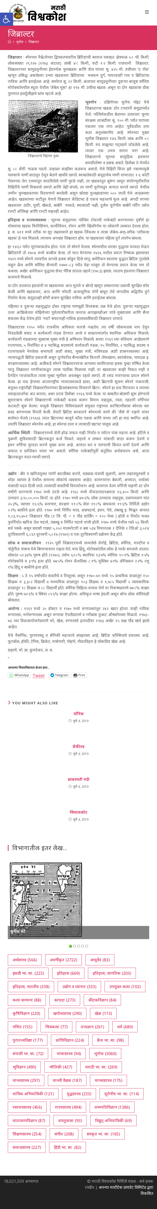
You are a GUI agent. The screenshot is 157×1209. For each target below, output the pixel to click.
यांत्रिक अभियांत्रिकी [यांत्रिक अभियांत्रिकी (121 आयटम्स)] (33, 1094)
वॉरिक (79, 713)
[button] (6, 19)
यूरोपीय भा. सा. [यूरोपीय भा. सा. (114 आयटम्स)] (121, 1094)
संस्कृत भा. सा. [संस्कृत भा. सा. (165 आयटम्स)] (103, 1134)
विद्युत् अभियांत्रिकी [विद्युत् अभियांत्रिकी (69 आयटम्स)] (113, 1121)
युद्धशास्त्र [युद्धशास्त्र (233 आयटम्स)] (79, 1094)
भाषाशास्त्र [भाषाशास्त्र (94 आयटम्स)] (68, 1054)
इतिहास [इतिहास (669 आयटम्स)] (68, 973)
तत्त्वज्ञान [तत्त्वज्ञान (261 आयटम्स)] (92, 1027)
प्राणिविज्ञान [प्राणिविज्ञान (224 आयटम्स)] (70, 1040)
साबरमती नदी (78, 779)
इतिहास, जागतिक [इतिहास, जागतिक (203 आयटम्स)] (112, 973)
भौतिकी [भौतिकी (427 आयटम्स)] (60, 1067)
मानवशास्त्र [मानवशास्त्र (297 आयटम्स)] (26, 1080)
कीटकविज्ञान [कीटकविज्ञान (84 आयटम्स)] (102, 1000)
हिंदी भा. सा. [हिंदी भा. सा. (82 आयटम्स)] (67, 1147)
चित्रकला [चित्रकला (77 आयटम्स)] (56, 1027)
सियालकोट (78, 812)
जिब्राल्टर (33, 41)
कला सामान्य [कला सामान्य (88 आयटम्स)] (27, 1000)
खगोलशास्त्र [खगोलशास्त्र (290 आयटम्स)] (67, 1013)
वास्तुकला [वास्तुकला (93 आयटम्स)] (70, 1121)
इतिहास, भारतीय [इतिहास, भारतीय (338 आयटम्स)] (31, 987)
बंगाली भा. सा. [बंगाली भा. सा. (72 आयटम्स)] (28, 1054)
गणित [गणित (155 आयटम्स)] (22, 1027)
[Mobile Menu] (147, 12)
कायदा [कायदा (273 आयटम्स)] (64, 1000)
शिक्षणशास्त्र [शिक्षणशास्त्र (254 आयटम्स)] (27, 1134)
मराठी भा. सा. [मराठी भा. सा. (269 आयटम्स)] (101, 1067)
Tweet (39, 675)
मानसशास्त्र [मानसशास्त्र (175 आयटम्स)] (108, 1080)
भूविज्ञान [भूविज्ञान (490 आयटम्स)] (24, 1067)
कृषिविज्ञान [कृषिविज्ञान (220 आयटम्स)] (26, 1013)
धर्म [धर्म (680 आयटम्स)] (125, 1027)
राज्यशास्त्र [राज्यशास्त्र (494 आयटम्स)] (68, 1107)
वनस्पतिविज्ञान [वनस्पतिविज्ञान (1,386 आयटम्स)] (112, 1107)
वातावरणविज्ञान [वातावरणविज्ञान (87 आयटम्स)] (29, 1121)
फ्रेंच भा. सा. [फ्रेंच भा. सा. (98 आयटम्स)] (110, 1040)
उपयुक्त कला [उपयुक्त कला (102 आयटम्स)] (125, 987)
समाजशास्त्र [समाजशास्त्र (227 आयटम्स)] (27, 1147)
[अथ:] (9, 41)
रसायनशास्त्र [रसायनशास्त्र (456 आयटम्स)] (27, 1107)
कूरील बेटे (17, 931)
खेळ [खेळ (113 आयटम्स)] (103, 1013)
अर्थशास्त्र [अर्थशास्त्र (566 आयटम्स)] (25, 960)
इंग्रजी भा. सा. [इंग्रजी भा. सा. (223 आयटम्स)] (28, 973)
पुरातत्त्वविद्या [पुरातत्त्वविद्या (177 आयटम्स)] (28, 1040)
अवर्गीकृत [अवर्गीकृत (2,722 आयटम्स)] (63, 960)
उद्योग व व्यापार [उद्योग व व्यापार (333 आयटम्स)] (79, 987)
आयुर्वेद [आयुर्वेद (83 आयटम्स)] (100, 960)
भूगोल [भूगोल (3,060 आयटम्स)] (105, 1054)
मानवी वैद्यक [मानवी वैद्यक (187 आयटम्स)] (67, 1080)
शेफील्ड (78, 746)
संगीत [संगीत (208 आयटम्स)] (64, 1134)
